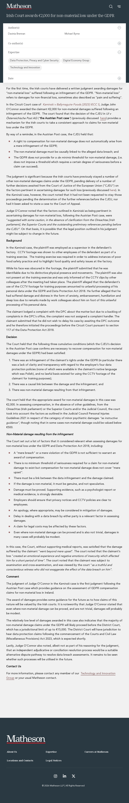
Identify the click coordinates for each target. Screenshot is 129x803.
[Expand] (119, 43)
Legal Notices (54, 760)
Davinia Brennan (17, 34)
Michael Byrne (72, 34)
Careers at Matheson (96, 751)
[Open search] (111, 6)
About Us (12, 751)
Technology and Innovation (25, 67)
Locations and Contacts (20, 760)
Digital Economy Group (76, 60)
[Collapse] (119, 27)
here (103, 118)
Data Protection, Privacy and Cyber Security (34, 60)
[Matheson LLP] (19, 6)
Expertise (51, 751)
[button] (119, 6)
